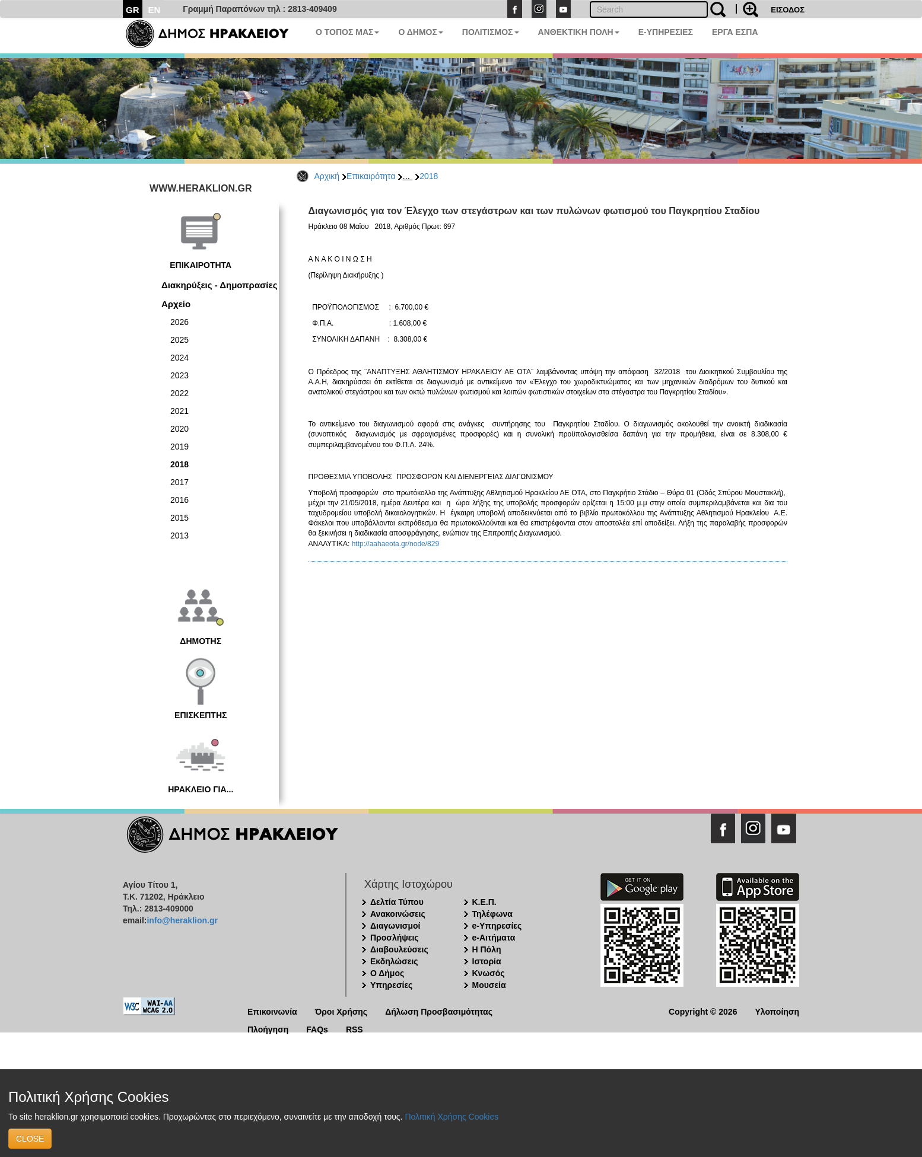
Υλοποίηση (777, 1011)
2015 (179, 517)
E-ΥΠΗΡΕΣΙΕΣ (665, 32)
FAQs (317, 1028)
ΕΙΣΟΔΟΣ (788, 9)
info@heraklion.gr (182, 920)
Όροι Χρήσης (341, 1011)
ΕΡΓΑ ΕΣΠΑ (735, 32)
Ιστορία (486, 961)
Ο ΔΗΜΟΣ (420, 32)
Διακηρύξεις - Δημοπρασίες (219, 285)
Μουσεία (489, 985)
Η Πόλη (486, 949)
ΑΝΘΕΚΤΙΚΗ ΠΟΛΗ (578, 32)
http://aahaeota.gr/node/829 (395, 544)
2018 (428, 176)
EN (154, 10)
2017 (179, 482)
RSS (354, 1028)
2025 (179, 340)
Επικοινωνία (272, 1011)
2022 (179, 393)
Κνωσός (488, 973)
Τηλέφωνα (492, 914)
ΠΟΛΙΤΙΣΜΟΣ (490, 32)
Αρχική (327, 176)
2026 (179, 322)
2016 (179, 500)
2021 (179, 411)
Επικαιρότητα (370, 176)
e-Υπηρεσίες (497, 925)
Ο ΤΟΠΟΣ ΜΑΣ (347, 32)
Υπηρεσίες (391, 985)
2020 (179, 429)
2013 (179, 535)
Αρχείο (175, 304)
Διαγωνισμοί (395, 925)
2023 (179, 375)
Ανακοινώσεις (397, 914)
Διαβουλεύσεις (399, 949)
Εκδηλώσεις (394, 961)
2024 (179, 357)
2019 (179, 446)
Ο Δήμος (387, 973)
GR (132, 10)
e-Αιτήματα (494, 937)
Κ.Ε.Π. (484, 902)
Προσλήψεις (394, 937)
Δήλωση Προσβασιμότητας (438, 1011)
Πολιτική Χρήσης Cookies (451, 1116)
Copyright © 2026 (703, 1011)
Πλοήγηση (267, 1028)
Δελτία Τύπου (397, 902)
